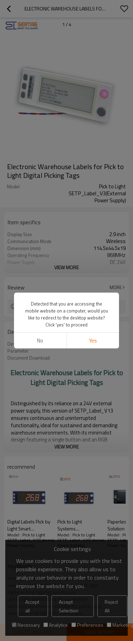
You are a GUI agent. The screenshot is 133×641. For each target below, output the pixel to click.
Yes (93, 341)
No (40, 341)
